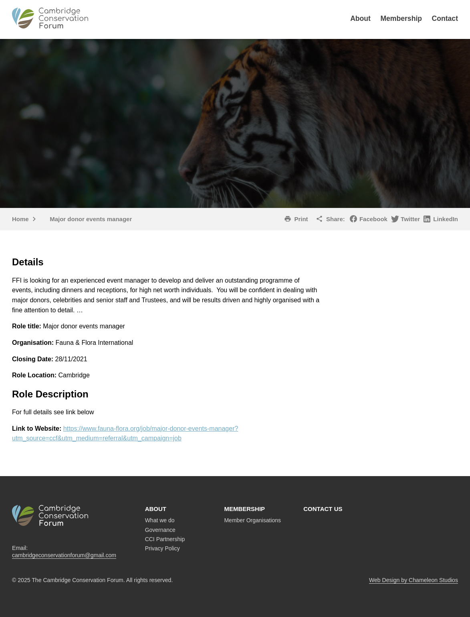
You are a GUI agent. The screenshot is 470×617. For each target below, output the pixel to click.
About (360, 18)
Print (301, 219)
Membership (401, 18)
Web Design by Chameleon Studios (413, 580)
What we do (160, 520)
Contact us (322, 508)
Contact (445, 18)
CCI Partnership (165, 539)
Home (20, 219)
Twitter (410, 219)
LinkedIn (445, 219)
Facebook (373, 219)
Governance (160, 530)
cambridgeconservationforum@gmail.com (64, 555)
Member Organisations (252, 520)
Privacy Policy (162, 548)
